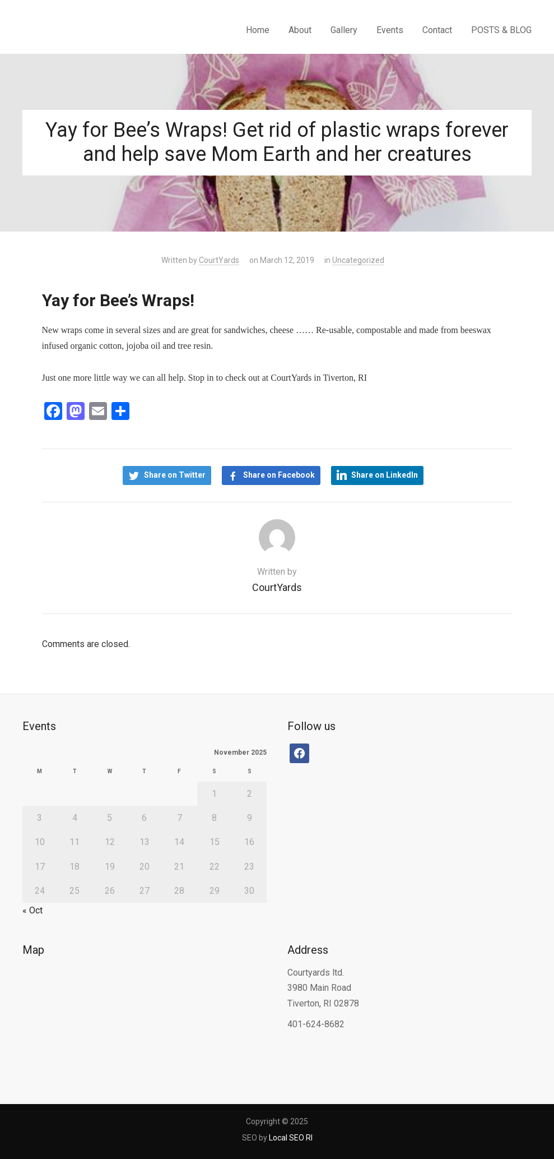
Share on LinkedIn (384, 474)
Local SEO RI (291, 1137)
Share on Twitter (175, 474)
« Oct (32, 910)
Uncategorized (358, 260)
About (299, 30)
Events (389, 30)
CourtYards (219, 260)
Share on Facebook (279, 474)
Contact (437, 30)
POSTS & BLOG (501, 30)
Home (257, 30)
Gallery (343, 30)
